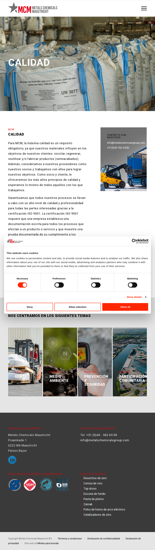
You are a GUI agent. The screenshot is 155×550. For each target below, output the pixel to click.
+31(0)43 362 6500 (118, 147)
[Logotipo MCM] (32, 8)
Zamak (88, 504)
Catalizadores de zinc (97, 514)
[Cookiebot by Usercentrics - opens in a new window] (134, 241)
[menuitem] (143, 8)
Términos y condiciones (70, 538)
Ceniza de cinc (93, 483)
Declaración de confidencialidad (103, 538)
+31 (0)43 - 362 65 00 (101, 435)
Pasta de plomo (94, 499)
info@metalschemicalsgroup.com (126, 142)
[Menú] (143, 8)
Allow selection (77, 307)
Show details (134, 297)
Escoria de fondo (94, 493)
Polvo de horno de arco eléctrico (104, 509)
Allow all (125, 307)
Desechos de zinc (95, 478)
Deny (30, 307)
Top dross (90, 488)
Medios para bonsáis (48, 543)
